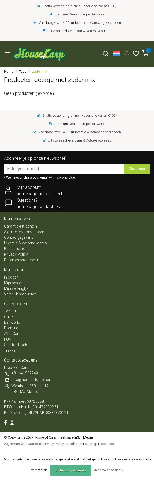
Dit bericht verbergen (70, 470)
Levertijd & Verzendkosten (25, 243)
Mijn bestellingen (18, 283)
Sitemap (91, 444)
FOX (7, 339)
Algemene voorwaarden (24, 232)
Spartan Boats (16, 345)
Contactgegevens (18, 237)
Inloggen (11, 277)
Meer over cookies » (108, 470)
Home (8, 71)
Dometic (11, 328)
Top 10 (10, 311)
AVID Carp (12, 333)
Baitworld (12, 322)
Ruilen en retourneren (21, 260)
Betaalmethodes (18, 249)
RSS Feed (107, 444)
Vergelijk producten (20, 294)
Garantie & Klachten (20, 226)
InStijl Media (83, 437)
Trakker (10, 350)
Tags (22, 71)
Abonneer (136, 168)
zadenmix (39, 71)
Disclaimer (74, 444)
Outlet (9, 317)
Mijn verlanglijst (17, 288)
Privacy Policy (16, 254)
